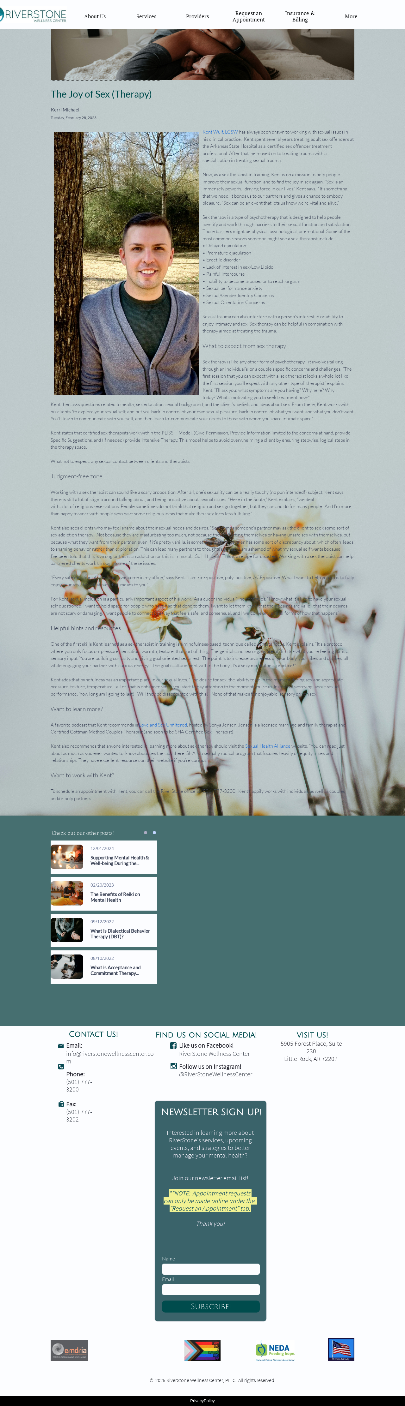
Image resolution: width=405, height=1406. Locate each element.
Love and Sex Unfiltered (163, 725)
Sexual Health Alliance (267, 746)
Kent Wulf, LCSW (220, 132)
